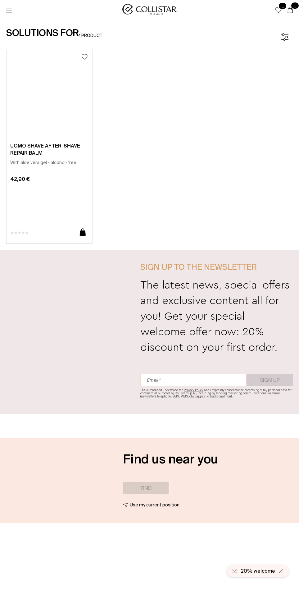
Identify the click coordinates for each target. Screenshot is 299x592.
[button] (278, 10)
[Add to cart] (82, 232)
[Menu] (8, 10)
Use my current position (154, 504)
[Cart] (290, 10)
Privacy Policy (193, 390)
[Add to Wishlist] (84, 57)
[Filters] (284, 37)
